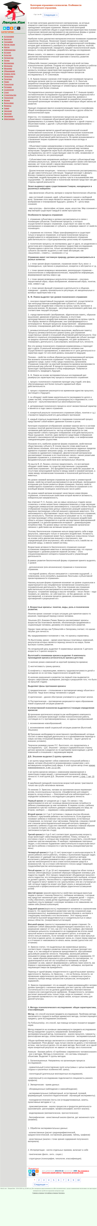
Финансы (7, 106)
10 (78, 1180)
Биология (8, 39)
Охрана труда (9, 74)
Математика (9, 63)
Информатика (9, 50)
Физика (7, 100)
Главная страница (38, 1193)
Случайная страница (51, 1193)
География (8, 42)
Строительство (10, 95)
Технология (8, 98)
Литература (8, 58)
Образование (9, 71)
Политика (8, 79)
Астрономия (9, 37)
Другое (6, 47)
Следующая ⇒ (50, 15)
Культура (7, 55)
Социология (9, 90)
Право (6, 82)
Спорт (6, 92)
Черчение (8, 111)
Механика (8, 68)
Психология (9, 84)
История (7, 53)
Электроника (9, 119)
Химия (6, 108)
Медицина (8, 66)
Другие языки (9, 45)
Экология (7, 114)
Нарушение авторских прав (73, 1173)
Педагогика (8, 76)
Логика (6, 61)
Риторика (8, 87)
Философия (9, 103)
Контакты (62, 1193)
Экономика (8, 116)
